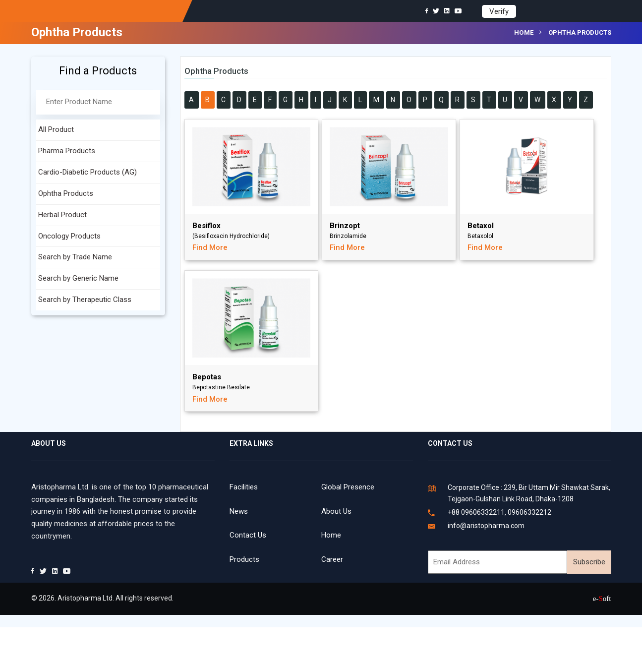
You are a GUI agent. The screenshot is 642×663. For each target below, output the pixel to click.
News (239, 511)
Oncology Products (69, 236)
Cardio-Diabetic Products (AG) (87, 172)
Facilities (244, 486)
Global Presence (347, 486)
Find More (210, 247)
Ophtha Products (65, 193)
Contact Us (248, 535)
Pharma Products (66, 150)
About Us (336, 511)
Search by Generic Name (78, 278)
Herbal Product (62, 214)
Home (524, 32)
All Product (56, 129)
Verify (499, 11)
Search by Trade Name (75, 256)
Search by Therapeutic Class (84, 299)
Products (244, 559)
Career (332, 559)
